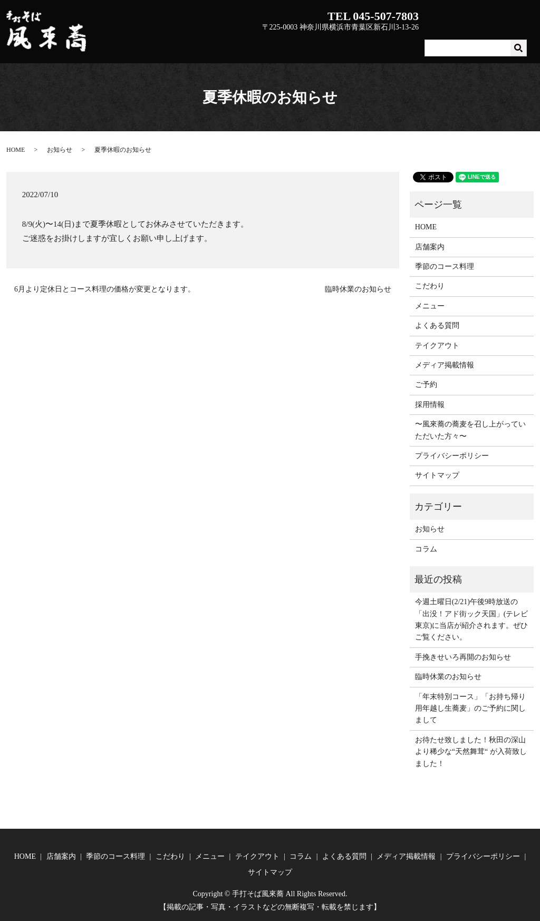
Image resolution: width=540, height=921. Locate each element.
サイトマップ (437, 475)
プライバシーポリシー (452, 456)
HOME (209, 44)
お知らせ (59, 149)
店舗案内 (247, 44)
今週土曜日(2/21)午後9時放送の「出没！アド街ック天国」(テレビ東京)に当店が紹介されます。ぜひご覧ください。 (471, 619)
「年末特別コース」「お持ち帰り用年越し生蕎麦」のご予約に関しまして (470, 708)
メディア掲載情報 (444, 365)
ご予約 (426, 385)
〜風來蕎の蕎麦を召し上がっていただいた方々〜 (470, 430)
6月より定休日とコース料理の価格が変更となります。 (104, 289)
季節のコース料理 (303, 44)
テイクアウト (449, 44)
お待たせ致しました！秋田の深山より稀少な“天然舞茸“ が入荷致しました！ (471, 752)
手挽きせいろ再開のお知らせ (463, 657)
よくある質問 (506, 44)
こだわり (359, 44)
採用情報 (430, 405)
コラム (426, 549)
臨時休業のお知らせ (358, 289)
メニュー (401, 44)
